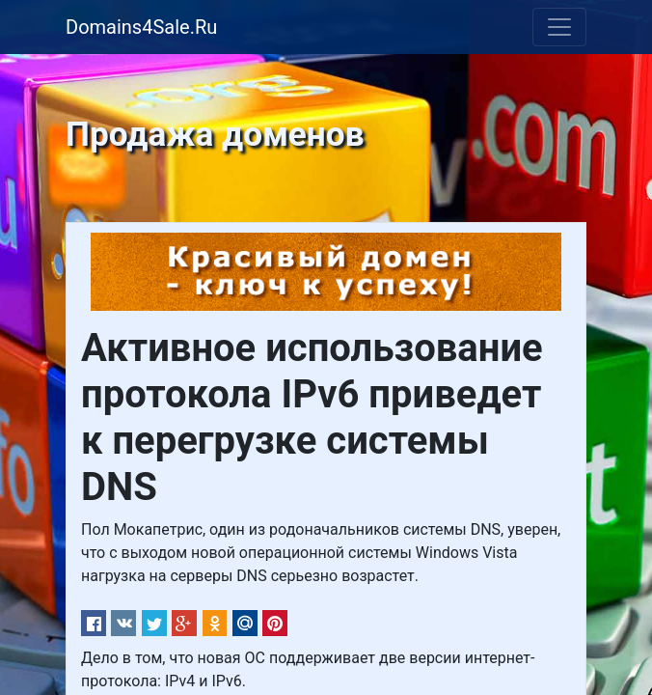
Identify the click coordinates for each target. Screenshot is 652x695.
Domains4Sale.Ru (141, 27)
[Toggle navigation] (559, 27)
